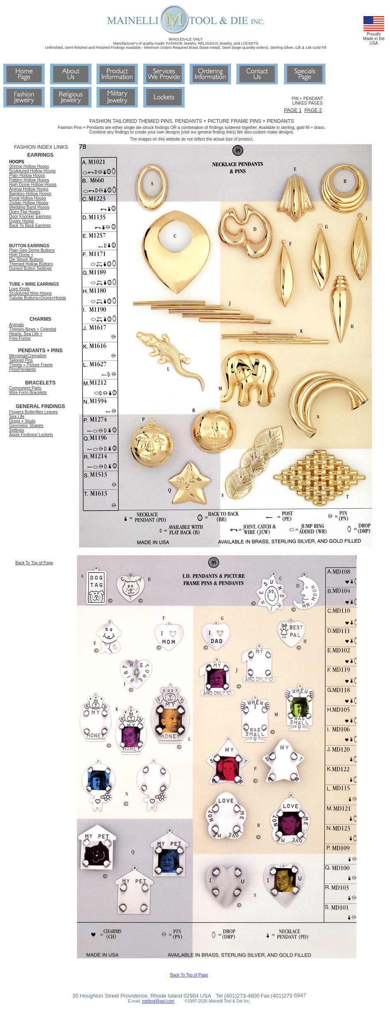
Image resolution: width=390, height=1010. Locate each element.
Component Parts (25, 388)
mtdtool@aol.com (158, 1001)
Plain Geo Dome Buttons (32, 250)
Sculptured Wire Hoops (30, 293)
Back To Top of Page (34, 563)
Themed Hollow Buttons (31, 264)
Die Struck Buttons (26, 259)
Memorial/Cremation (27, 355)
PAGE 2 (313, 110)
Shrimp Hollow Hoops (29, 166)
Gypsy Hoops (21, 221)
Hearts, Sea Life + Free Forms (25, 336)
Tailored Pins (21, 360)
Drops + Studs (22, 421)
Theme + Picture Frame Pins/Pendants (31, 367)
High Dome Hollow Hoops (33, 184)
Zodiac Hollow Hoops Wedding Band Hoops (29, 205)
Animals (16, 324)
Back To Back (22, 225)
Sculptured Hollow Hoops (32, 171)
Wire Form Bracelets (28, 392)
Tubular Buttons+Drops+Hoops (37, 298)
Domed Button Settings (30, 268)
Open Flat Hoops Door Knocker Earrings (30, 214)
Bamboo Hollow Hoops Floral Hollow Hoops (30, 196)
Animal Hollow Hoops (28, 189)
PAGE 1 (292, 110)
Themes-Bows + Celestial (32, 329)
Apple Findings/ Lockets (31, 434)
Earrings (43, 225)
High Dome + (21, 255)
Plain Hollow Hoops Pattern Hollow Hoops (29, 177)
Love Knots (19, 289)
